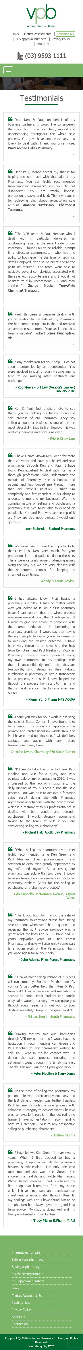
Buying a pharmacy (25, 1267)
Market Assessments (37, 34)
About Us (43, 44)
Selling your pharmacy (27, 1259)
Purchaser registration (27, 1274)
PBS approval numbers (30, 39)
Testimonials (65, 34)
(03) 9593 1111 (45, 56)
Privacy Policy (61, 39)
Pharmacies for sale (26, 1252)
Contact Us (20, 1324)
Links (15, 34)
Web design (36, 1346)
